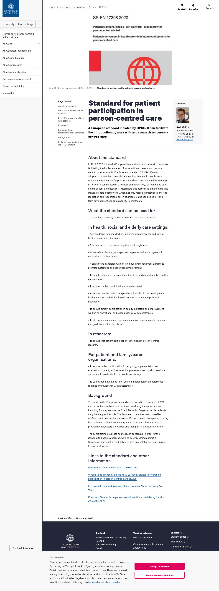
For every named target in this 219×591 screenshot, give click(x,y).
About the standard (67, 105)
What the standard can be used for (70, 112)
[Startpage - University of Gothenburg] (21, 10)
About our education (13, 57)
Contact (182, 7)
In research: (64, 125)
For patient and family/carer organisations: (71, 131)
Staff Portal (179, 541)
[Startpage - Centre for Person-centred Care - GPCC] (78, 7)
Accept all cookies (159, 566)
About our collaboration (15, 71)
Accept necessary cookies (159, 575)
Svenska (193, 7)
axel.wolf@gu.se (184, 139)
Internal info (9, 93)
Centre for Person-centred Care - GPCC (18, 35)
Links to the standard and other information (70, 143)
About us (7, 43)
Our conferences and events (17, 79)
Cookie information (23, 548)
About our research (12, 64)
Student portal (180, 536)
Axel (182, 127)
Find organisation (142, 537)
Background (64, 137)
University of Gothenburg (18, 24)
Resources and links (13, 86)
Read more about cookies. (106, 582)
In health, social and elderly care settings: (71, 119)
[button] (209, 7)
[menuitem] (181, 7)
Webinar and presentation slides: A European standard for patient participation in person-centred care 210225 (124, 476)
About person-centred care (17, 50)
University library (182, 546)
